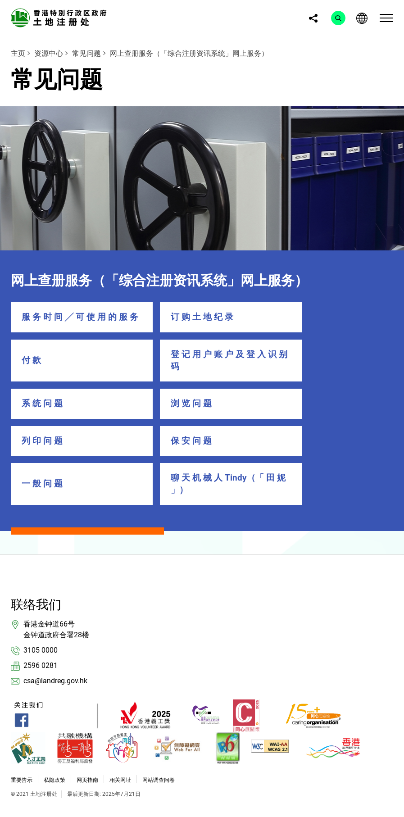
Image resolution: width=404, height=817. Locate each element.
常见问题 (86, 53)
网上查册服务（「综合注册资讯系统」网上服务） (189, 53)
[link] (60, 17)
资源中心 (48, 53)
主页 (18, 53)
